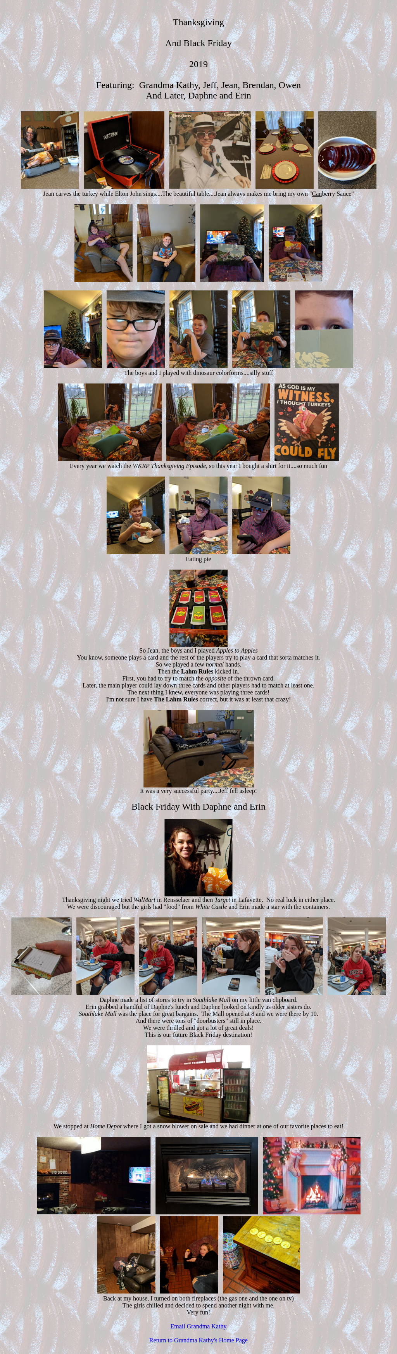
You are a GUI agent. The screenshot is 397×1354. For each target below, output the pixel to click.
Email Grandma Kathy (199, 1326)
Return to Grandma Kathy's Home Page (198, 1340)
